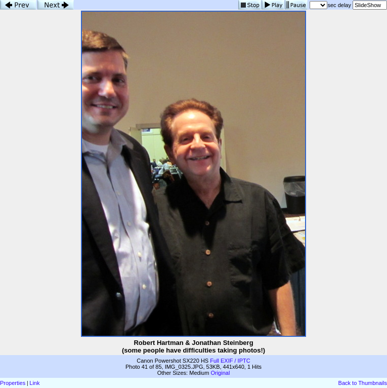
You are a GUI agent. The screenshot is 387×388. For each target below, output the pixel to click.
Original (220, 373)
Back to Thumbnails (362, 383)
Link (34, 383)
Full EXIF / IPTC (230, 361)
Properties (12, 383)
